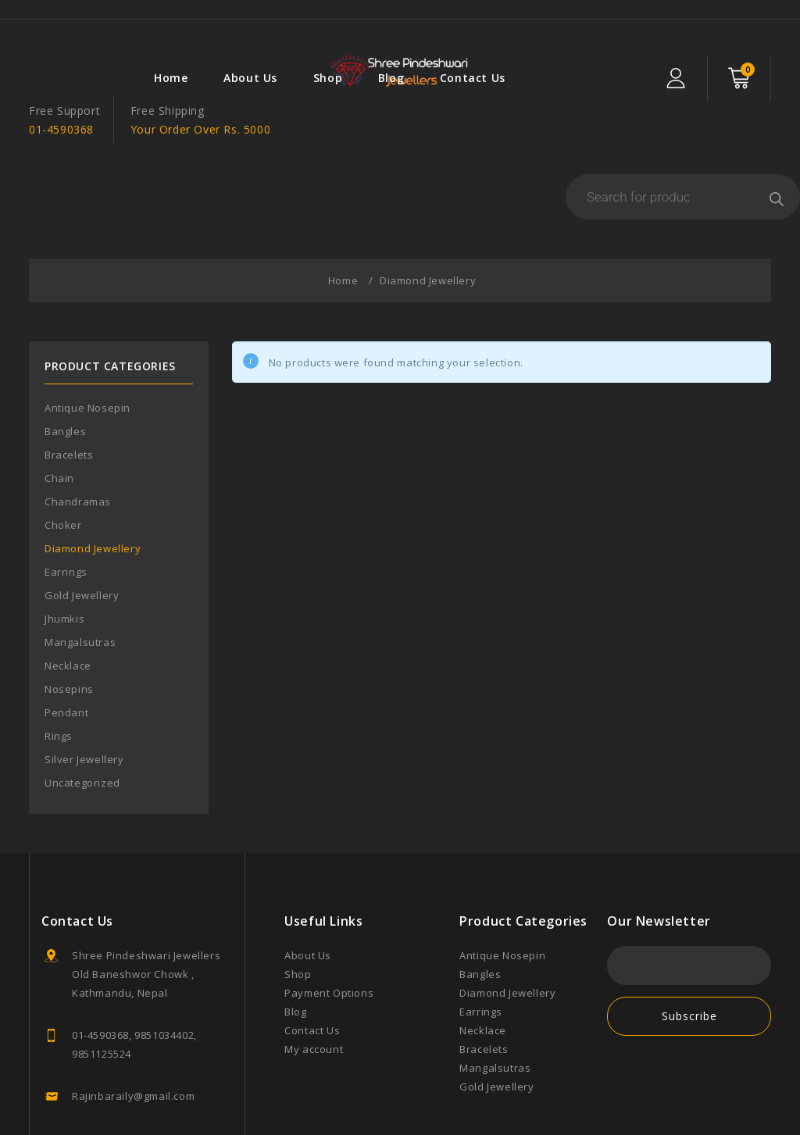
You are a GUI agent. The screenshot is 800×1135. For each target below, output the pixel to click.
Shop (204, 23)
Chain (59, 422)
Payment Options (328, 937)
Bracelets (69, 398)
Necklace (68, 609)
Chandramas (78, 445)
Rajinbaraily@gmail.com (133, 1040)
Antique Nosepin (87, 351)
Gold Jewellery (82, 539)
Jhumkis (64, 562)
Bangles (65, 375)
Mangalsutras (80, 586)
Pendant (66, 656)
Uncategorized (82, 726)
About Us (128, 23)
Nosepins (69, 633)
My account (313, 993)
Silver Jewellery (84, 703)
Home (48, 23)
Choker (63, 469)
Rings (59, 680)
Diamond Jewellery (93, 492)
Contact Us (349, 23)
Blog (267, 23)
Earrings (66, 516)
